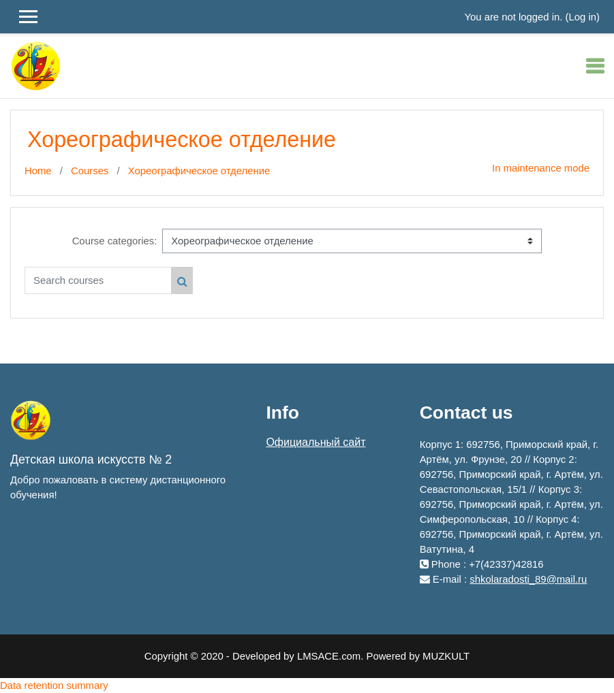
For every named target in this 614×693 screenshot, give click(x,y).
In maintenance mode (540, 168)
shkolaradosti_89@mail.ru (528, 579)
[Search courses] (98, 280)
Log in (583, 17)
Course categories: (114, 241)
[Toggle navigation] (595, 66)
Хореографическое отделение (199, 170)
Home (38, 170)
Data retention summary (54, 685)
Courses (89, 170)
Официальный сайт (315, 442)
